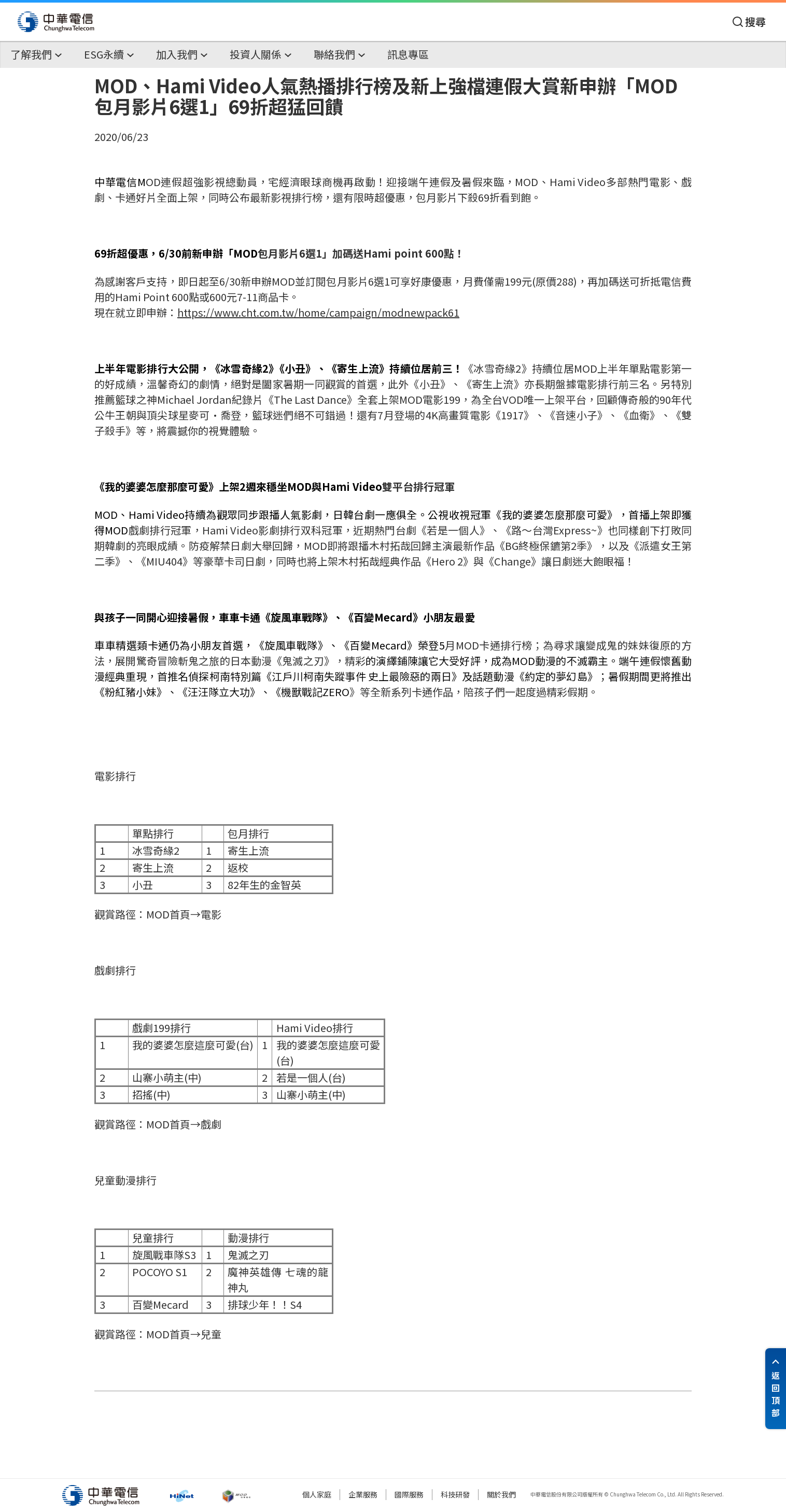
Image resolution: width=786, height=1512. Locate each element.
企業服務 (362, 1494)
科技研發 (455, 1494)
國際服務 (409, 1494)
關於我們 (501, 1494)
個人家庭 (316, 1494)
